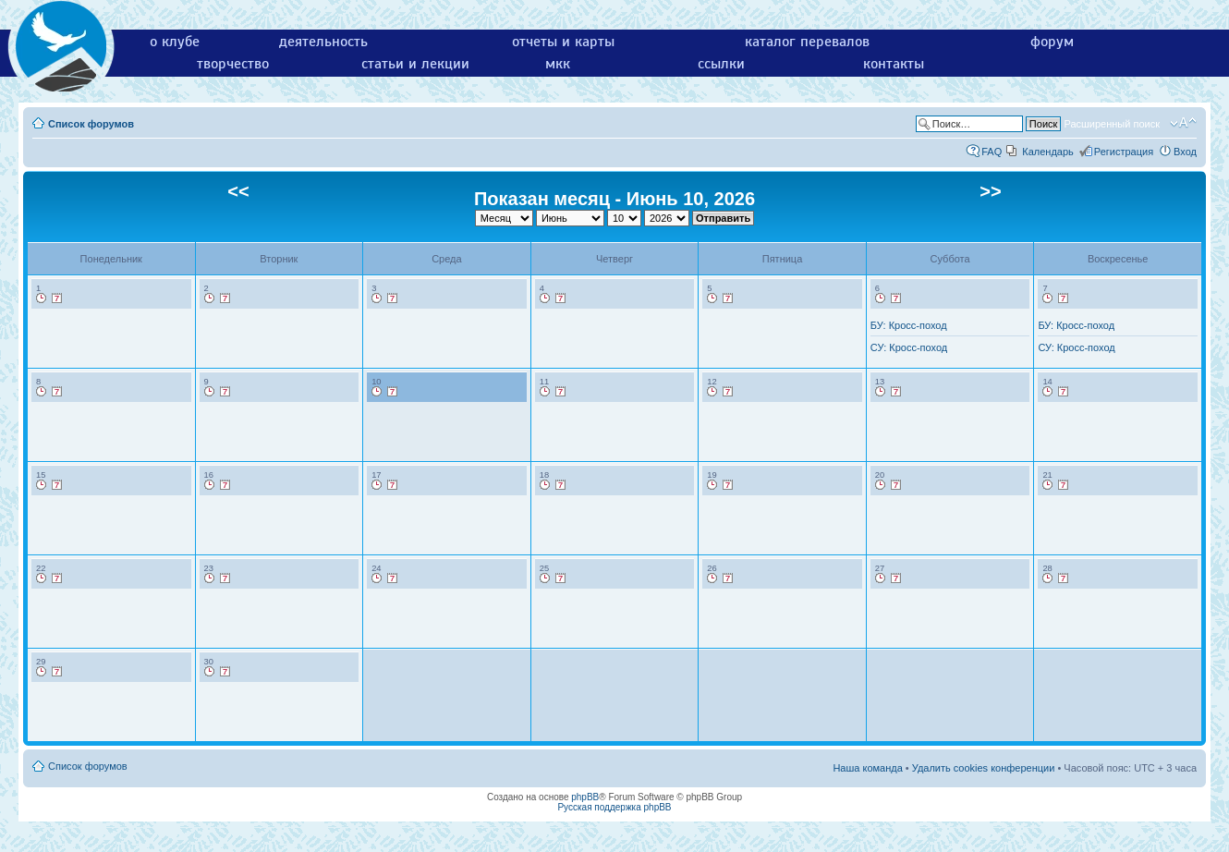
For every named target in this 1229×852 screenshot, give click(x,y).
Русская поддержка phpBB (614, 807)
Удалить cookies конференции (983, 767)
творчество (233, 64)
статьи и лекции (415, 64)
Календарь (1048, 151)
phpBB (585, 797)
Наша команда (867, 767)
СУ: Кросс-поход (908, 347)
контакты (893, 64)
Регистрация (1123, 151)
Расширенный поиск (1112, 123)
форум (1052, 41)
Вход (1185, 151)
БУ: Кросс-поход (908, 325)
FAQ (991, 151)
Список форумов (91, 123)
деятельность (323, 41)
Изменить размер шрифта (1183, 123)
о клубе (175, 41)
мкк (557, 64)
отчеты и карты (563, 41)
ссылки (721, 64)
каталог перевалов (807, 41)
